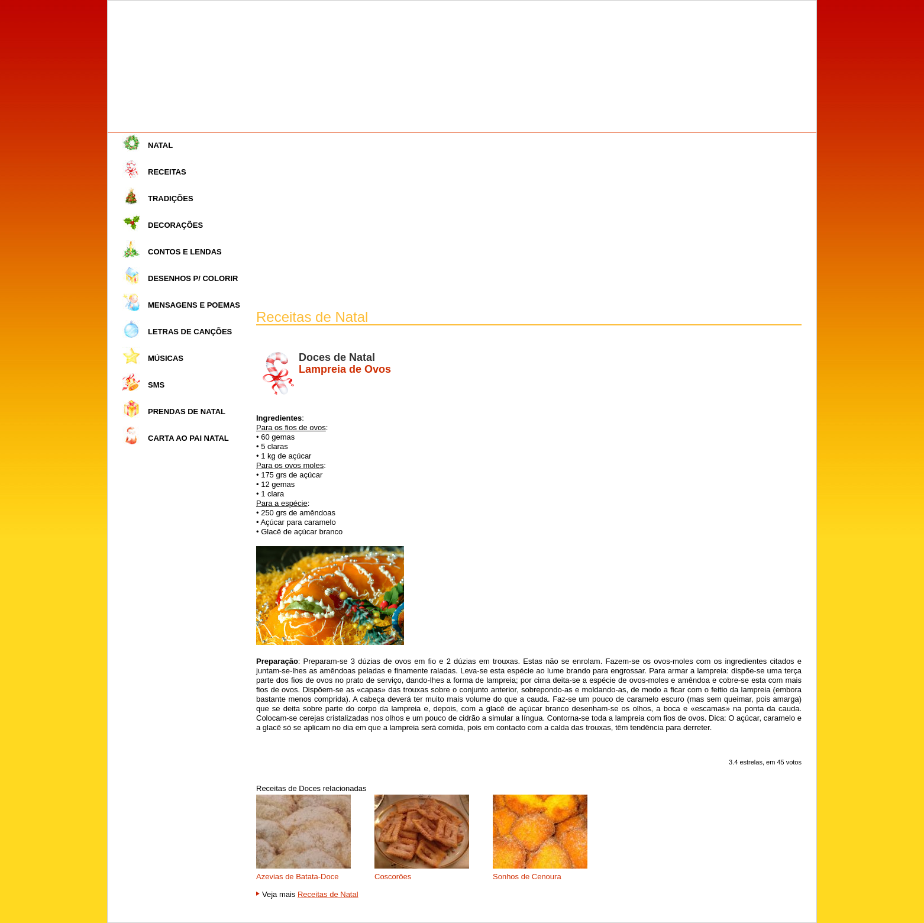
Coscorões (392, 876)
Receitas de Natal (328, 894)
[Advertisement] (529, 221)
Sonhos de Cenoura (527, 876)
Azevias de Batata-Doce (297, 876)
